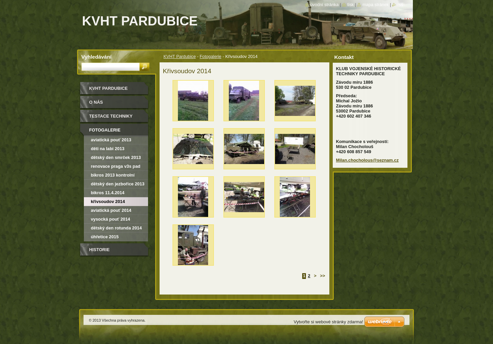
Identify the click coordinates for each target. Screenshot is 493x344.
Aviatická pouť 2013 (111, 139)
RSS (400, 4)
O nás (96, 102)
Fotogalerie (210, 56)
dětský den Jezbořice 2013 (118, 183)
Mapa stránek (375, 4)
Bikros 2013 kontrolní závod (113, 176)
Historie (99, 249)
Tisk (350, 4)
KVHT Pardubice (180, 56)
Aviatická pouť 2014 (111, 210)
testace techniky (111, 116)
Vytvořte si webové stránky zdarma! (328, 321)
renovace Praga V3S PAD (116, 166)
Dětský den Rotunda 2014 (116, 227)
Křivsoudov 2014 (108, 201)
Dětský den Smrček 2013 (116, 157)
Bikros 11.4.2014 (108, 192)
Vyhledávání (96, 57)
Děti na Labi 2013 (108, 148)
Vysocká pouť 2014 (110, 219)
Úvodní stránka (324, 4)
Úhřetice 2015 (105, 236)
